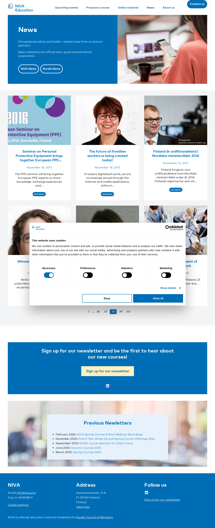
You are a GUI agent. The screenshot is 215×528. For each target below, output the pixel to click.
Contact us (197, 4)
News (150, 7)
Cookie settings (18, 505)
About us (169, 7)
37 (105, 311)
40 (128, 311)
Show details (168, 287)
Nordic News (51, 68)
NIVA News (28, 68)
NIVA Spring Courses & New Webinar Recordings (110, 434)
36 (98, 311)
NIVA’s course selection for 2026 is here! (106, 443)
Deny (107, 298)
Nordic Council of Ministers (94, 517)
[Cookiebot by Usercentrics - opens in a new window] (168, 227)
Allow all (158, 298)
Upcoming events (66, 7)
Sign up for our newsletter (107, 371)
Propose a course (97, 7)
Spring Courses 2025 (87, 452)
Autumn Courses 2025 (86, 447)
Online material (128, 7)
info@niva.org (26, 492)
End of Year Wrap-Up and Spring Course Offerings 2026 (116, 438)
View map (83, 507)
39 (120, 311)
